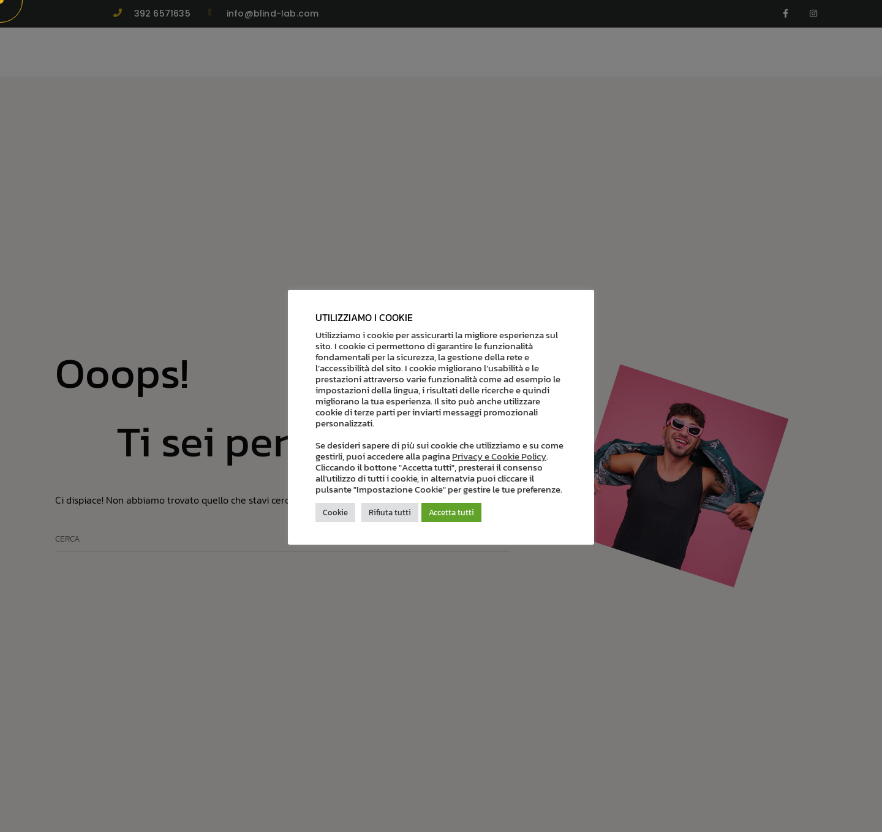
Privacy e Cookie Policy (499, 456)
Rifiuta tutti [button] (390, 512)
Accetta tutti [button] (451, 512)
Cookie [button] (335, 512)
